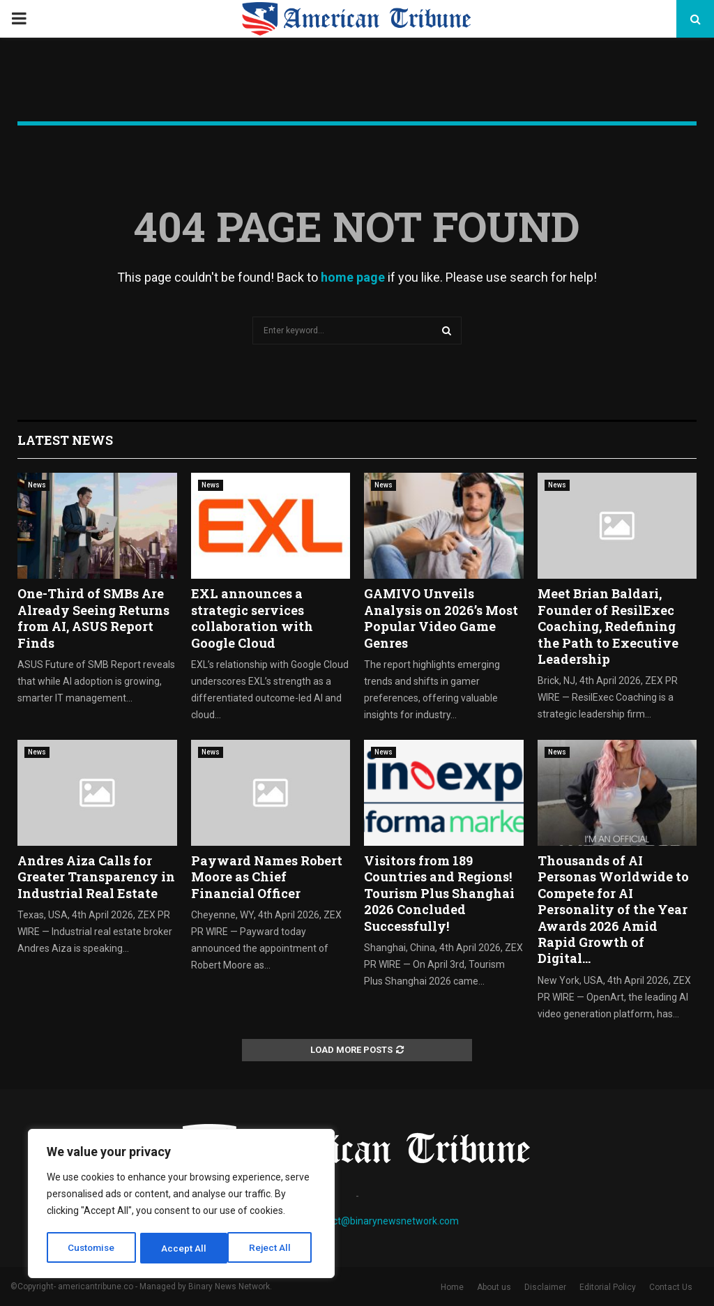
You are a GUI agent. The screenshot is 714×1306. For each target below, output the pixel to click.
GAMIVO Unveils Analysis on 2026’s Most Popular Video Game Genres (441, 618)
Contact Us (670, 1287)
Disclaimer (545, 1287)
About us (494, 1287)
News (37, 485)
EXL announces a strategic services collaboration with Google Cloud (252, 618)
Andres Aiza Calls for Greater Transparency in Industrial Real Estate (96, 877)
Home (452, 1287)
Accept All (273, 1248)
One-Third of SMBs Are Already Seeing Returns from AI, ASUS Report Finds (93, 618)
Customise (91, 1248)
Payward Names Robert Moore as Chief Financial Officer (266, 877)
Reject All (183, 1248)
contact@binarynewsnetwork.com (383, 1221)
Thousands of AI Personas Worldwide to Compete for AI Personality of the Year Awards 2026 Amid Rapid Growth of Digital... (613, 909)
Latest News (65, 440)
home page (353, 277)
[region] (181, 1205)
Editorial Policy (607, 1287)
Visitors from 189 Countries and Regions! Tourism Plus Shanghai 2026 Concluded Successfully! (439, 893)
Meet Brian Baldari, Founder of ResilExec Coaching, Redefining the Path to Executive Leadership (608, 626)
